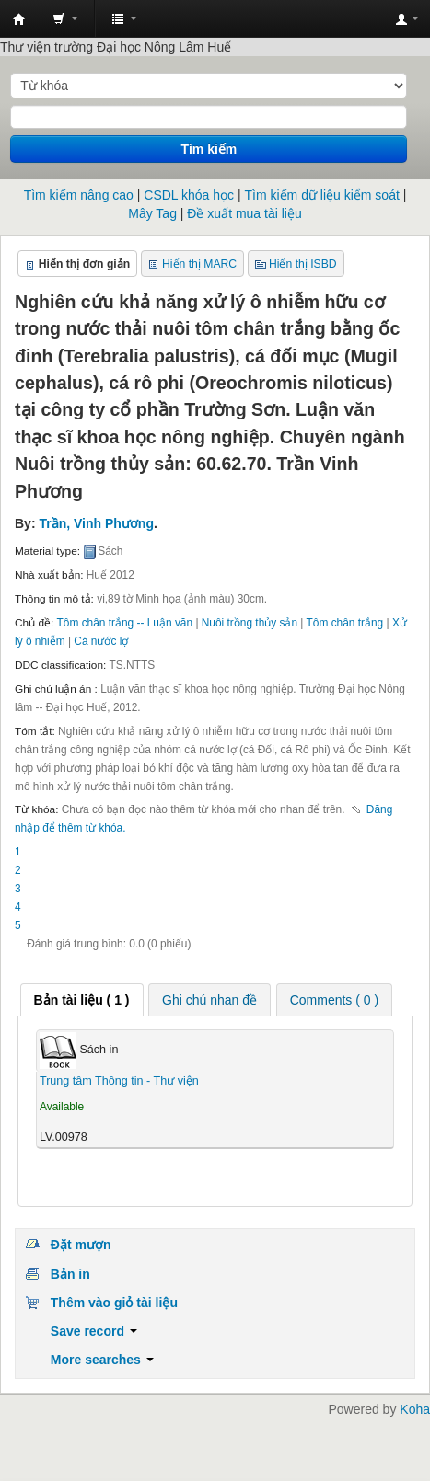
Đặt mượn (81, 1244)
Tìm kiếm (208, 149)
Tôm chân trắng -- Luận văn (125, 622)
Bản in (70, 1274)
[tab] (82, 999)
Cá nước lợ (101, 641)
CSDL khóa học (189, 195)
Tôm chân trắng (345, 622)
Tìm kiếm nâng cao (79, 195)
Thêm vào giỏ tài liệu (114, 1302)
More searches (102, 1359)
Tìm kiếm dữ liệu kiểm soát (321, 195)
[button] (65, 18)
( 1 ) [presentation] (82, 1000)
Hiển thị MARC (199, 264)
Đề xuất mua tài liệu (244, 213)
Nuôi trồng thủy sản (249, 622)
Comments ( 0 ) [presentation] (334, 1000)
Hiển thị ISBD (303, 264)
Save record (94, 1331)
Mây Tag (152, 213)
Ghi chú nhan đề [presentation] (209, 1000)
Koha (415, 1409)
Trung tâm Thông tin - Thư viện (19, 19)
